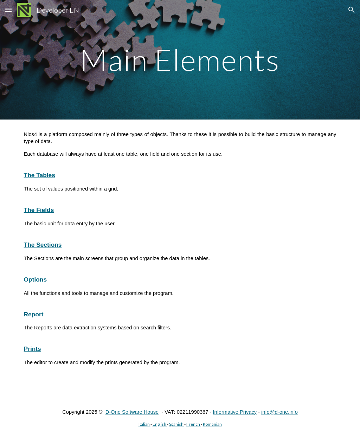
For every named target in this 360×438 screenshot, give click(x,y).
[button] (8, 9)
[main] (179, 59)
